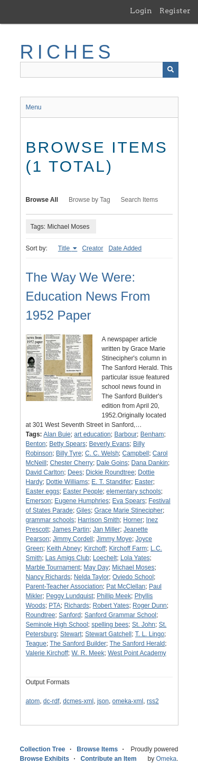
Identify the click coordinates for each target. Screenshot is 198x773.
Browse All (42, 199)
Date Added (125, 248)
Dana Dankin (149, 463)
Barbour (125, 434)
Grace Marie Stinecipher (129, 510)
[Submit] (170, 70)
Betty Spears (67, 444)
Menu (34, 107)
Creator (92, 248)
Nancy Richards (48, 577)
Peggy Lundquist (69, 596)
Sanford (70, 615)
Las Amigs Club (67, 558)
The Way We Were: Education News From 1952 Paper (88, 296)
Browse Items (97, 749)
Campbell (135, 453)
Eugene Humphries (81, 501)
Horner (133, 520)
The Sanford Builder (78, 643)
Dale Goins (112, 463)
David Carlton (45, 472)
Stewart (71, 634)
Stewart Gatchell (108, 634)
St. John (143, 624)
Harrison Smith (98, 520)
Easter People (82, 491)
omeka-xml (128, 701)
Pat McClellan (125, 586)
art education (92, 434)
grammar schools (50, 520)
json (103, 701)
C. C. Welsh (102, 453)
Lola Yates (135, 558)
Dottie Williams (67, 482)
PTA (54, 605)
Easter (144, 482)
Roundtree (40, 615)
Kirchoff (94, 548)
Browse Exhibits (44, 758)
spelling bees (109, 624)
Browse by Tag (89, 199)
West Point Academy (137, 653)
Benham (152, 434)
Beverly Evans (109, 444)
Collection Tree (42, 749)
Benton (36, 444)
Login (141, 10)
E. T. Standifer (111, 482)
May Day (95, 567)
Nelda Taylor (91, 577)
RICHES (67, 52)
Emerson (38, 501)
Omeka (166, 758)
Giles (84, 510)
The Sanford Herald (137, 643)
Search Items (139, 199)
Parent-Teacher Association (64, 586)
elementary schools (133, 491)
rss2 (153, 701)
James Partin (70, 529)
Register (175, 10)
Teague (36, 643)
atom (33, 701)
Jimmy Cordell (73, 539)
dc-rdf (51, 701)
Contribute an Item (109, 758)
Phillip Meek (114, 596)
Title (65, 248)
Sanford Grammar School (120, 615)
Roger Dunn (150, 605)
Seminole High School (57, 624)
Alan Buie (56, 434)
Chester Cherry (71, 463)
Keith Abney (64, 548)
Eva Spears (128, 501)
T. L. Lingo (149, 634)
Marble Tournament (53, 567)
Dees (75, 472)
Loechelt (105, 558)
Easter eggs (43, 491)
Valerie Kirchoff (47, 653)
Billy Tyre (68, 453)
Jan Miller (106, 529)
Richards (76, 605)
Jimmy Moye (114, 539)
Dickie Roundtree (110, 472)
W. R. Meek (87, 653)
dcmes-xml (78, 701)
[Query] (99, 70)
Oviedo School (133, 577)
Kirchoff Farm (128, 548)
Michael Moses (133, 567)
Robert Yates (110, 605)
